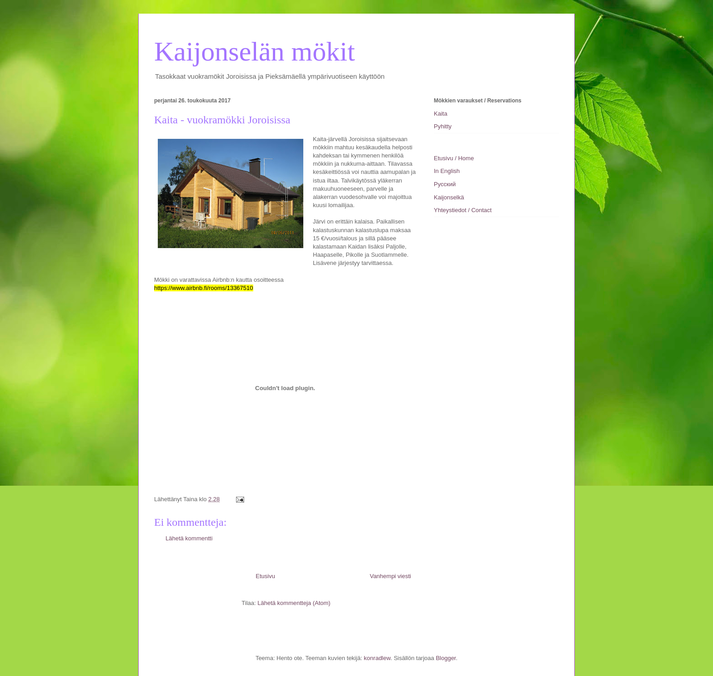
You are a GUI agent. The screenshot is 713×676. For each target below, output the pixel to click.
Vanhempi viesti (390, 576)
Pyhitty (443, 126)
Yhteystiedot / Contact (463, 210)
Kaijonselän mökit (254, 51)
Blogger (446, 658)
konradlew (377, 658)
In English (447, 171)
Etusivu (265, 576)
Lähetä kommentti (189, 538)
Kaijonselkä (449, 197)
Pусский (445, 184)
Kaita (440, 113)
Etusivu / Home (454, 158)
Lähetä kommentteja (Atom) (293, 603)
